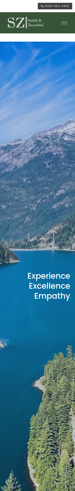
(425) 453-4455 (55, 6)
